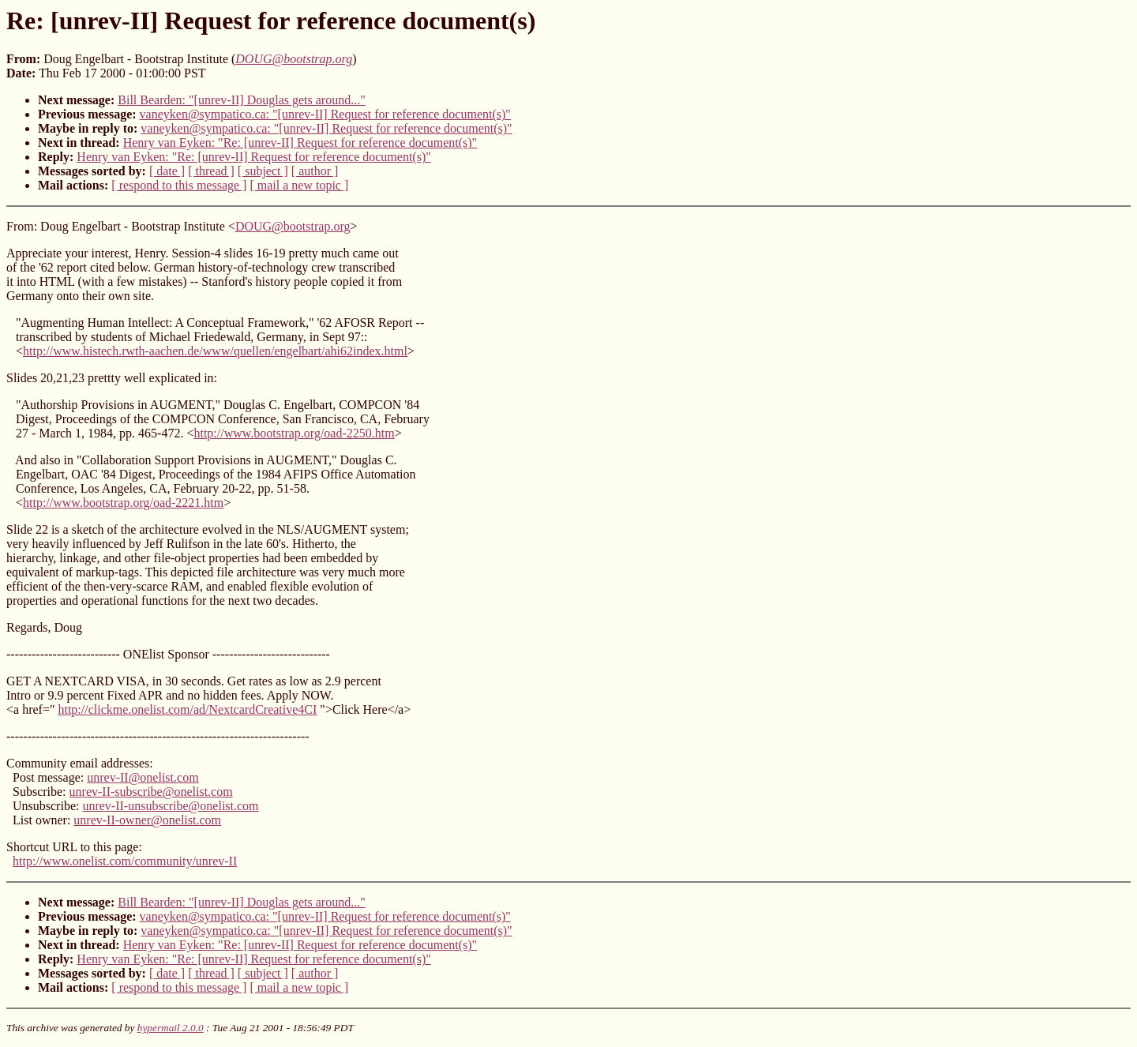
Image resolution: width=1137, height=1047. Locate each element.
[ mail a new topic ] (299, 185)
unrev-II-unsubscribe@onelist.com (170, 805)
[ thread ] (211, 171)
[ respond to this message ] (178, 185)
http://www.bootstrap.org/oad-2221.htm (123, 502)
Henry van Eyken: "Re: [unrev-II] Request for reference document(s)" (300, 142)
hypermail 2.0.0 (170, 1028)
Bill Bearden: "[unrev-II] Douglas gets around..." (241, 100)
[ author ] (315, 171)
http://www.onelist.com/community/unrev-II (125, 861)
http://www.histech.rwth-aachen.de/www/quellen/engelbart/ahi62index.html (215, 351)
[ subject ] (263, 171)
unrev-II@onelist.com (142, 777)
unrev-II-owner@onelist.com (147, 820)
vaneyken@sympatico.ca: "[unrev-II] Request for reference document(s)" (325, 114)
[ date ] (167, 171)
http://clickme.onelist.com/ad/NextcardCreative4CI (187, 709)
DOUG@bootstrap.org (293, 226)
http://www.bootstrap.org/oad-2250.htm (293, 433)
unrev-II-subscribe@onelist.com (151, 791)
